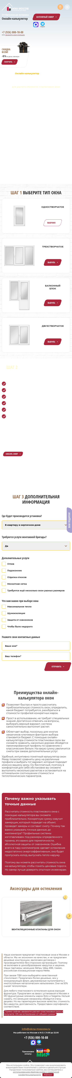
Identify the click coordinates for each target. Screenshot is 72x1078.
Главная (6, 73)
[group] (36, 917)
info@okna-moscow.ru (36, 1029)
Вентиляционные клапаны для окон (36, 929)
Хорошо (48, 1074)
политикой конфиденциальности (38, 1073)
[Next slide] (69, 916)
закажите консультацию (15, 35)
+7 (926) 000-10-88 (12, 32)
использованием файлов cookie (29, 1072)
